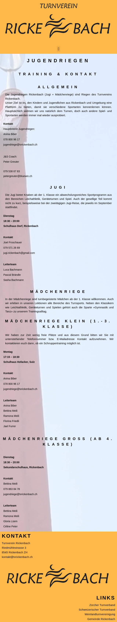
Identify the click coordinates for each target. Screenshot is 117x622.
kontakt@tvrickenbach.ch (17, 557)
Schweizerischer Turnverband (97, 609)
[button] (58, 49)
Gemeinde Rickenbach (101, 619)
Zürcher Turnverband (102, 605)
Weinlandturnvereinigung (100, 614)
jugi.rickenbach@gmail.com (19, 252)
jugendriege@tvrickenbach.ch (20, 144)
